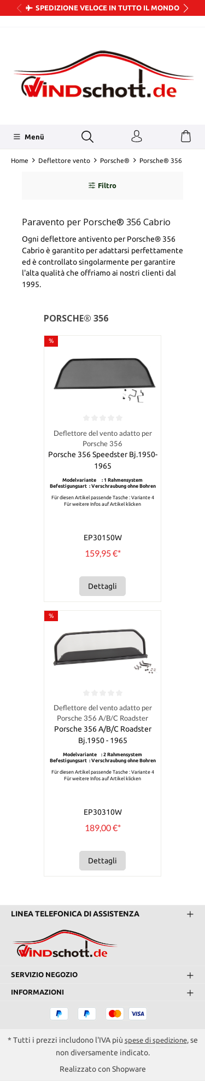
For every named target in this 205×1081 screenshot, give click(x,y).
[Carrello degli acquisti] (186, 136)
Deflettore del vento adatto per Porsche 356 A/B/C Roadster (102, 713)
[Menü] (28, 137)
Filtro (102, 185)
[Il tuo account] (137, 136)
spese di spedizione (160, 1040)
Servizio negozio (46, 975)
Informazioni (39, 992)
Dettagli (102, 586)
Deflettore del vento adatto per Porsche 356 (102, 438)
